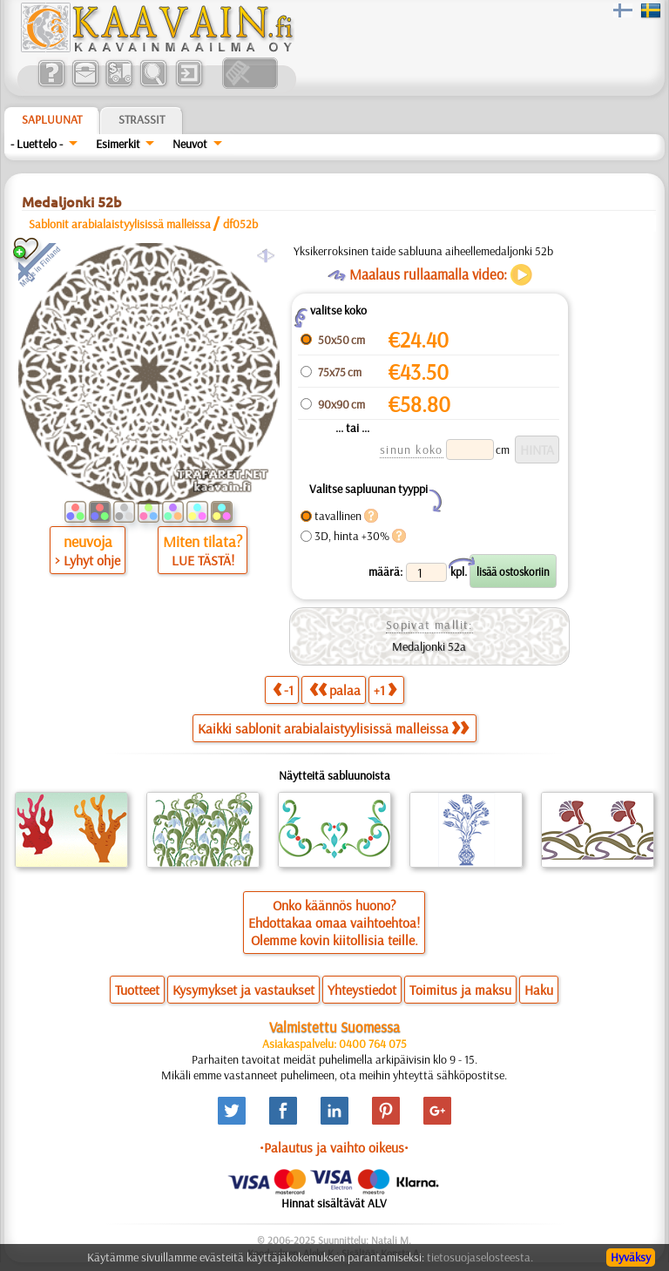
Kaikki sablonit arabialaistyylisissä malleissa (333, 728)
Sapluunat (52, 119)
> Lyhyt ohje (87, 560)
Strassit (141, 119)
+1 (385, 689)
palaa (335, 689)
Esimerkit (118, 144)
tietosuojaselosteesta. (480, 1257)
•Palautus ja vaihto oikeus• (334, 1147)
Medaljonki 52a (429, 646)
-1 (283, 689)
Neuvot (189, 144)
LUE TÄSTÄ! (203, 560)
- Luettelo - (36, 144)
